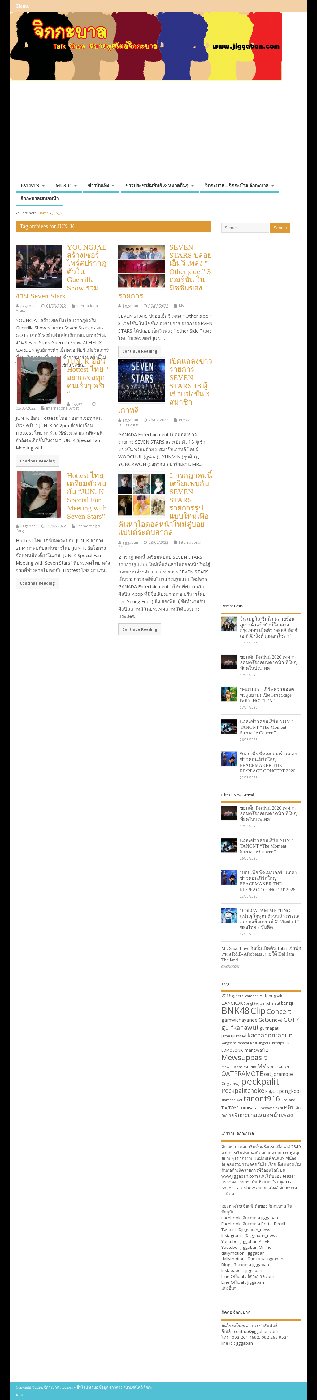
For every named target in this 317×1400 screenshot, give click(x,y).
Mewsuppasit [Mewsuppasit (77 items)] (244, 1057)
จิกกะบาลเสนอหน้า (39, 198)
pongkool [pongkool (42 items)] (290, 1091)
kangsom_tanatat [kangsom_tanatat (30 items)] (235, 1043)
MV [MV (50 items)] (261, 1066)
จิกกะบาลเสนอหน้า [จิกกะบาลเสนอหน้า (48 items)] (257, 1115)
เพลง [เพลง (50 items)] (287, 1115)
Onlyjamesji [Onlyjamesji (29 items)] (230, 1083)
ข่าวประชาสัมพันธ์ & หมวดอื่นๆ (156, 185)
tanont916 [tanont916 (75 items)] (261, 1098)
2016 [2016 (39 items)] (226, 995)
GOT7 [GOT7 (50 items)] (291, 1019)
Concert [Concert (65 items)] (279, 1011)
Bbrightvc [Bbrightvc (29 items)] (251, 1003)
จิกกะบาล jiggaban (260, 1218)
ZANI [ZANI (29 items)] (279, 1108)
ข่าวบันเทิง (98, 185)
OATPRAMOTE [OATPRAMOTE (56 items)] (242, 1073)
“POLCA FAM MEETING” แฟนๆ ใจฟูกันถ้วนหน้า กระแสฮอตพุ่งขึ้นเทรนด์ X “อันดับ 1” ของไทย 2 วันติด (270, 919)
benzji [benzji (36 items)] (287, 1003)
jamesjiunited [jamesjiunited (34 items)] (233, 1036)
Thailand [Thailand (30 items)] (288, 1099)
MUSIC (63, 185)
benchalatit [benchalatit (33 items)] (270, 1003)
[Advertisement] (158, 133)
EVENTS (29, 185)
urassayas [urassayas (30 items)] (266, 1108)
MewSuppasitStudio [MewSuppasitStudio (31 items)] (238, 1066)
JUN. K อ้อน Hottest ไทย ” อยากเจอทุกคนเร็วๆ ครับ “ (87, 377)
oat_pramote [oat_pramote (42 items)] (278, 1074)
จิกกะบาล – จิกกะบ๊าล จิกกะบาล (236, 185)
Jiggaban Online (256, 1247)
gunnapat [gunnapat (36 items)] (269, 1028)
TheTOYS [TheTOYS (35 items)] (230, 1107)
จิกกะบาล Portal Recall (264, 1223)
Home (22, 6)
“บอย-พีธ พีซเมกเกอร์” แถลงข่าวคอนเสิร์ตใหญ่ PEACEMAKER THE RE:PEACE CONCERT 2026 (268, 762)
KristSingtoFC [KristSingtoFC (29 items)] (260, 1043)
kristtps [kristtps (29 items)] (278, 1043)
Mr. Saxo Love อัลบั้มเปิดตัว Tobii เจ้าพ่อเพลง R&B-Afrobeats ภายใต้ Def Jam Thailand (261, 954)
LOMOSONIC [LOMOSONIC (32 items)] (232, 1050)
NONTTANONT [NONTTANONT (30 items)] (279, 1066)
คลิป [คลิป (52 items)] (289, 1107)
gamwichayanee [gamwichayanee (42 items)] (239, 1019)
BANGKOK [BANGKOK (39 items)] (232, 1003)
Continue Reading (139, 351)
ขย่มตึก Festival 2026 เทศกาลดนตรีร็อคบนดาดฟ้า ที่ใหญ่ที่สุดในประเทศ (269, 662)
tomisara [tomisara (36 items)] (249, 1107)
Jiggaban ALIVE (255, 1241)
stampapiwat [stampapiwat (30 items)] (231, 1099)
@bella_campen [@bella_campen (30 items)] (245, 996)
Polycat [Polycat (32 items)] (271, 1091)
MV (181, 305)
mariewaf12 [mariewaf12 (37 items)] (256, 1050)
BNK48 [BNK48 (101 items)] (235, 1010)
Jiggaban (255, 1282)
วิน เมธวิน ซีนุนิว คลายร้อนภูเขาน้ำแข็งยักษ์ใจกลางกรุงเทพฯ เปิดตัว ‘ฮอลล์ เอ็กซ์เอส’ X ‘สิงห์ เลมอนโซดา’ (269, 627)
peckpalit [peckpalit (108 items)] (260, 1081)
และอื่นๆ (228, 1288)
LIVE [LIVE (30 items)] (287, 1043)
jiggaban (28, 305)
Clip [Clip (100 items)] (258, 1010)
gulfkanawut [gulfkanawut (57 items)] (240, 1027)
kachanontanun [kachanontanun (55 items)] (270, 1035)
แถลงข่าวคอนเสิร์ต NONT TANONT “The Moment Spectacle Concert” (266, 727)
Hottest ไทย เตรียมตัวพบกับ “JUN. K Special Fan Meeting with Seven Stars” (87, 495)
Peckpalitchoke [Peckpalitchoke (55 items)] (242, 1090)
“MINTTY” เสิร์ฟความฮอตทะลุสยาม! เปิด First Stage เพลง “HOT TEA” (267, 694)
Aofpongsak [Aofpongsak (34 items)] (271, 995)
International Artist (62, 408)
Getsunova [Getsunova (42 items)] (270, 1019)
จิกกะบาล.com (260, 1276)
